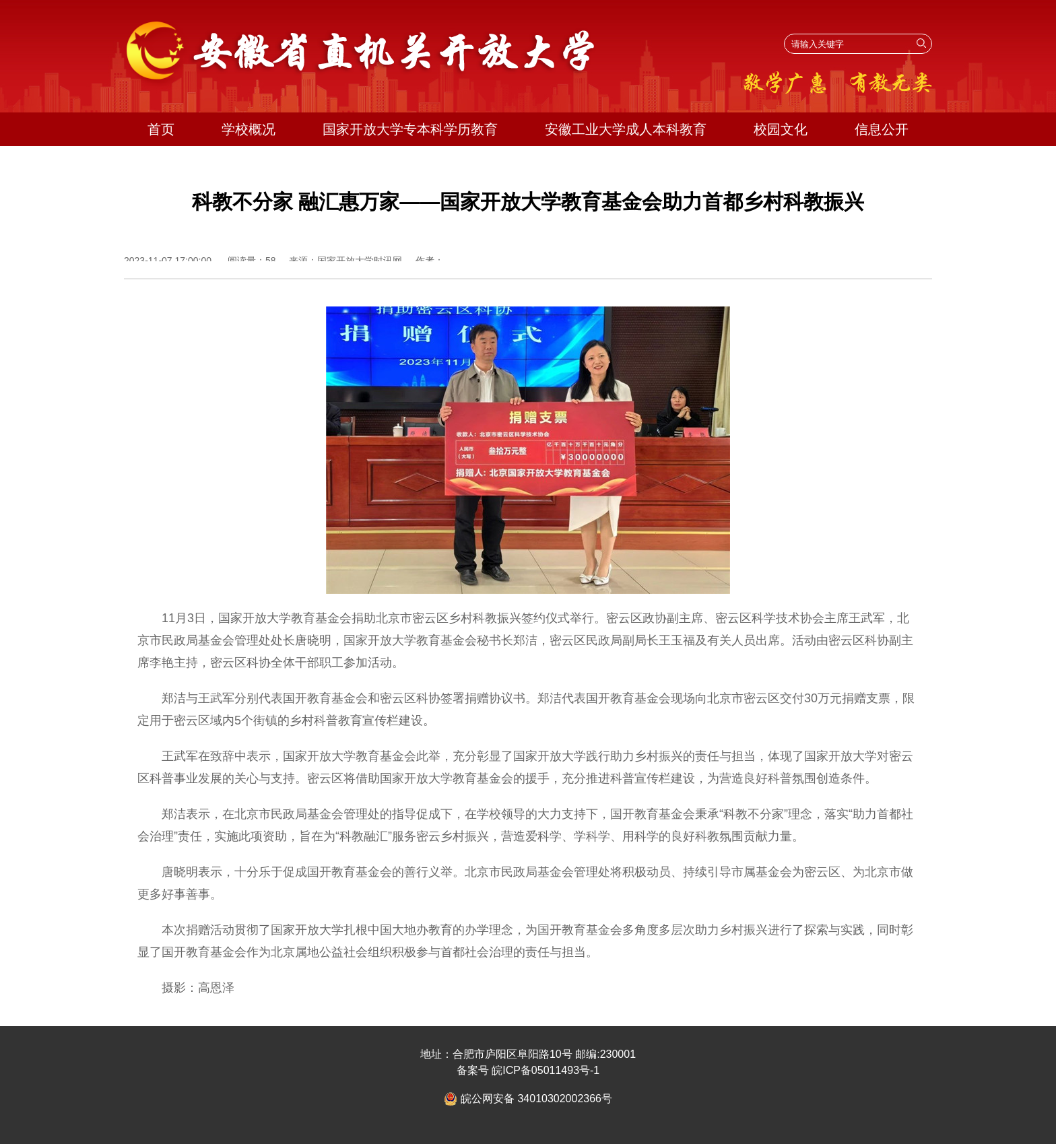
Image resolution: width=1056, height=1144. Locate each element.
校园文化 (780, 129)
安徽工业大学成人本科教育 (625, 129)
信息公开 (882, 129)
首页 (160, 129)
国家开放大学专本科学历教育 (410, 129)
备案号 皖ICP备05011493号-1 (528, 1070)
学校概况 (248, 129)
